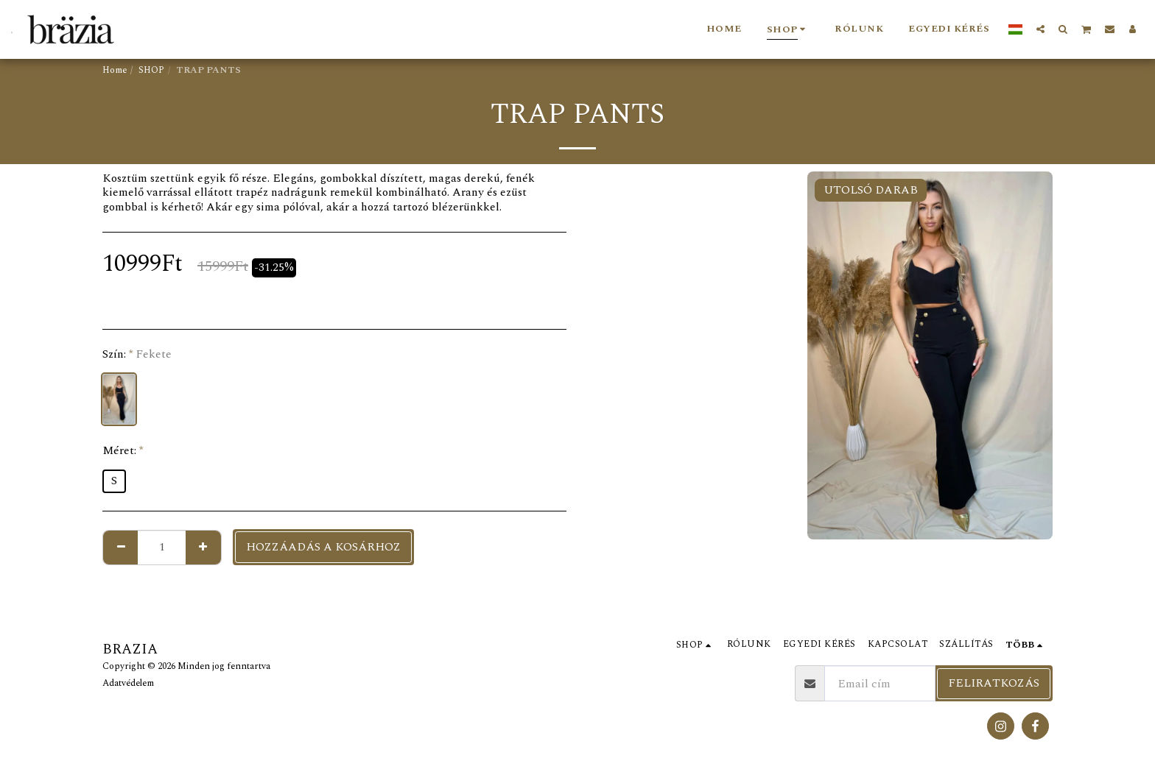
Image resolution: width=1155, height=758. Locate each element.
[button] (1040, 29)
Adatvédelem (128, 683)
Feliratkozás (993, 683)
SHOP (151, 70)
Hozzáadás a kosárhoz (323, 547)
